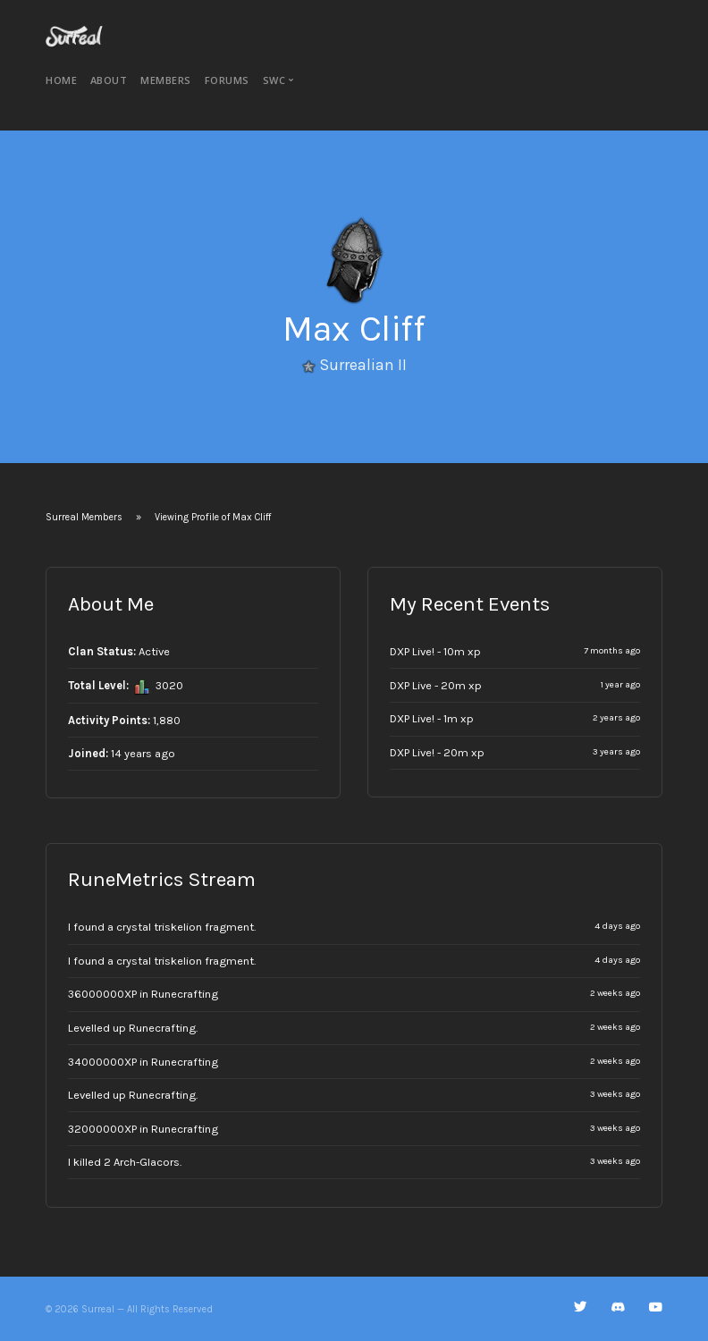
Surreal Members (84, 517)
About (109, 80)
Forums (227, 80)
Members (165, 80)
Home (61, 80)
